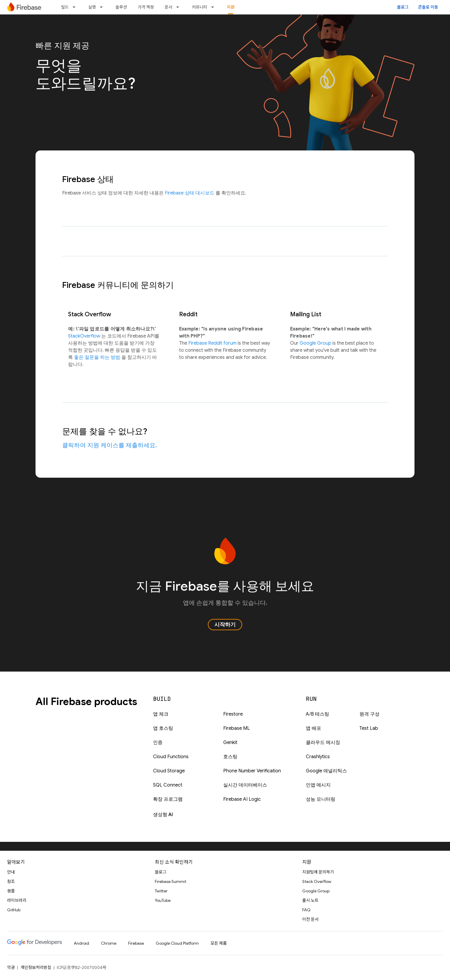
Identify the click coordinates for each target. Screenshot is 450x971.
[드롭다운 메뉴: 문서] (179, 7)
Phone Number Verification (252, 771)
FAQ (306, 909)
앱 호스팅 (163, 728)
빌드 (65, 7)
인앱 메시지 (318, 785)
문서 (168, 7)
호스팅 (230, 757)
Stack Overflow (316, 881)
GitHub (13, 909)
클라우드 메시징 (323, 742)
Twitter (161, 891)
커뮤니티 (199, 7)
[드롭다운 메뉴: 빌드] (76, 7)
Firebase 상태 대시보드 (190, 193)
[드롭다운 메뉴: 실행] (103, 7)
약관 (11, 967)
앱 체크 (160, 714)
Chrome (108, 943)
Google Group (316, 343)
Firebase (136, 943)
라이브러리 (16, 900)
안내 (11, 872)
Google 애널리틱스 (326, 771)
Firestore (233, 714)
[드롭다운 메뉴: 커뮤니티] (214, 7)
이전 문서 (310, 919)
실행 (92, 7)
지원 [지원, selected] (230, 7)
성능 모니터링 (320, 799)
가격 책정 (146, 7)
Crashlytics (318, 757)
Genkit (230, 742)
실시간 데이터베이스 (245, 785)
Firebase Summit (170, 881)
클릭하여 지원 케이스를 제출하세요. (109, 445)
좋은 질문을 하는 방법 (97, 357)
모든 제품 (218, 943)
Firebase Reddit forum (213, 343)
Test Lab (368, 728)
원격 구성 (369, 714)
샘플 (11, 891)
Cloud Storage (169, 771)
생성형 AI (163, 815)
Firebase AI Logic (242, 799)
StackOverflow (84, 336)
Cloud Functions (171, 757)
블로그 (403, 7)
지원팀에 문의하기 (318, 872)
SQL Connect (167, 785)
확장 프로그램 (168, 799)
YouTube (163, 900)
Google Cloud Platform (177, 943)
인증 (158, 742)
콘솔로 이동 (428, 7)
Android (81, 943)
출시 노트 (310, 900)
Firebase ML (236, 728)
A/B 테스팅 (317, 714)
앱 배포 (313, 728)
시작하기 (225, 624)
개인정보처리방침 (35, 967)
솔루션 (121, 7)
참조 (11, 881)
